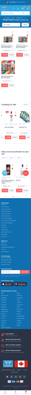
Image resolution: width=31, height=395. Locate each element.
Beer (13, 17)
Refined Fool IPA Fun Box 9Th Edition (22, 46)
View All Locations (6, 327)
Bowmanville (4, 295)
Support (19, 370)
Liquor (12, 157)
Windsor (19, 325)
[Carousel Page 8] (13, 143)
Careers (3, 249)
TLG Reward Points (6, 209)
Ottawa (19, 314)
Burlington (4, 298)
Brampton (19, 295)
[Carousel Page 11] (17, 143)
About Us (3, 242)
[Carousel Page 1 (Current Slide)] (3, 143)
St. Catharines (20, 318)
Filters (26, 24)
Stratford (4, 320)
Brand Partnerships (6, 257)
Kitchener (3, 304)
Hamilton (3, 302)
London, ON (20, 304)
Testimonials (4, 229)
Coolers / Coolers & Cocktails (6, 177)
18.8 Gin (18, 180)
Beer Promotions (5, 211)
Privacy (25, 370)
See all (26, 104)
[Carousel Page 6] (10, 143)
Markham (3, 307)
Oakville (19, 311)
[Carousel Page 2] (15, 196)
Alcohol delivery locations (8, 370)
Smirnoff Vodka (20, 127)
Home (7, 17)
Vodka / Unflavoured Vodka (22, 124)
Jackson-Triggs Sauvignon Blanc (7, 128)
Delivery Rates (5, 207)
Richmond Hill (20, 316)
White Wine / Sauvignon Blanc (7, 124)
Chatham (3, 300)
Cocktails (3, 225)
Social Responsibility (6, 218)
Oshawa (3, 314)
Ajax (2, 293)
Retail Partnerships (6, 260)
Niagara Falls (4, 311)
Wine (19, 157)
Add (5, 55)
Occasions (4, 227)
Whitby (3, 325)
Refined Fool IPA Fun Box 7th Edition (7, 77)
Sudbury (19, 320)
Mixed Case (19, 17)
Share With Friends (6, 232)
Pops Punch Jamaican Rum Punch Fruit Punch (8, 182)
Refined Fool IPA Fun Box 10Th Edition (7, 46)
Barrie (18, 293)
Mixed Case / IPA (5, 44)
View (11, 55)
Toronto (3, 323)
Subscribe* (25, 272)
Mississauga (4, 309)
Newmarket (20, 309)
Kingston (19, 302)
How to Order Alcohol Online (8, 220)
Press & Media (5, 251)
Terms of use (14, 372)
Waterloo (19, 323)
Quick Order (4, 234)
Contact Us (4, 245)
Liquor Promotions (6, 213)
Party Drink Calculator (7, 223)
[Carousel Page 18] (27, 143)
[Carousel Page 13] (20, 143)
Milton (18, 307)
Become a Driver (5, 264)
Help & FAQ (4, 204)
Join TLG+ (4, 236)
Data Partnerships (6, 262)
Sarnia (3, 318)
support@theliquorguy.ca (8, 247)
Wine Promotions (5, 216)
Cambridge (20, 298)
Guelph (19, 300)
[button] (7, 284)
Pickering (3, 316)
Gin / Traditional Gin (21, 177)
